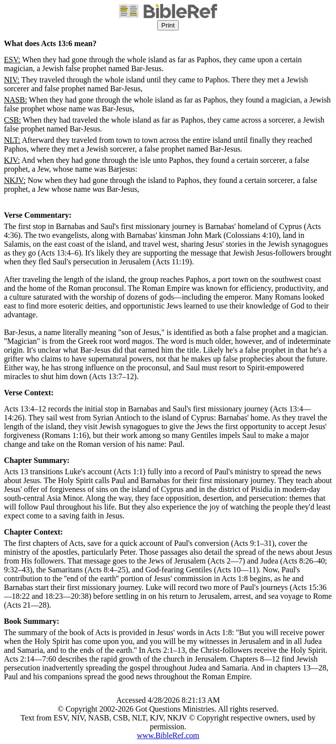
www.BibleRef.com (168, 735)
